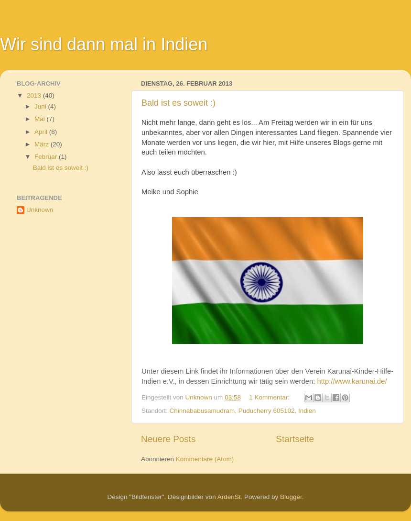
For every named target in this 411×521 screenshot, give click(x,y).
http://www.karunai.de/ (352, 381)
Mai (40, 118)
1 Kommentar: (270, 397)
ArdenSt (229, 496)
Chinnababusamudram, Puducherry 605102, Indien (243, 410)
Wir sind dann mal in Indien (103, 44)
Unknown (39, 209)
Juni (41, 106)
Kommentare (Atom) (205, 459)
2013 (35, 95)
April (41, 131)
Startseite (295, 439)
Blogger (291, 496)
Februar (46, 156)
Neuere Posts (168, 439)
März (42, 144)
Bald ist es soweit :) (178, 103)
